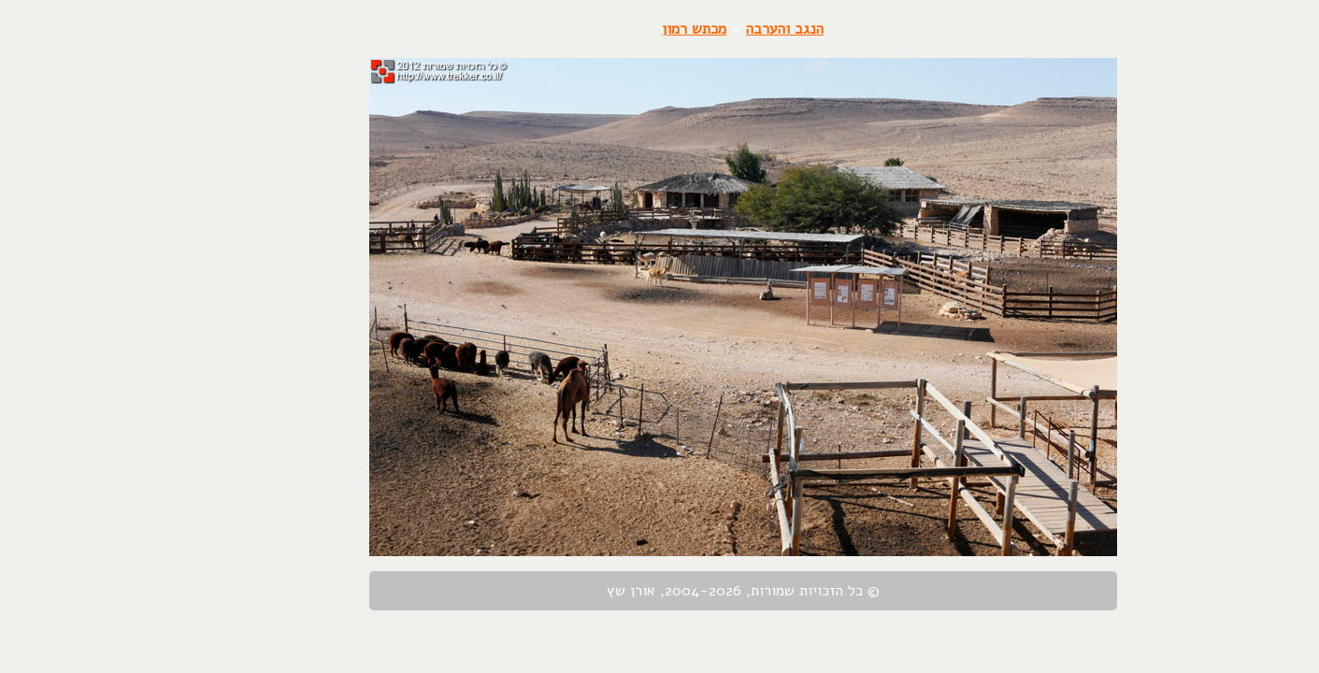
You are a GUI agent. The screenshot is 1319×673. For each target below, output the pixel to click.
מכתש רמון (611, 29)
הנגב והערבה (701, 29)
